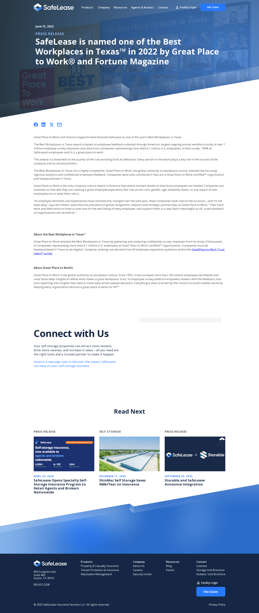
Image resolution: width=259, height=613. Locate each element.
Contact (163, 7)
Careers (138, 570)
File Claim (211, 592)
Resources (120, 7)
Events (170, 570)
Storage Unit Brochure (210, 570)
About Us (139, 566)
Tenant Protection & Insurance (100, 570)
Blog (169, 566)
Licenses (201, 566)
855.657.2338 (42, 584)
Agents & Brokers (142, 7)
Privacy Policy (217, 604)
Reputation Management (96, 574)
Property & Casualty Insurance (100, 566)
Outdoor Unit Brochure (210, 574)
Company (104, 7)
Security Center (142, 574)
